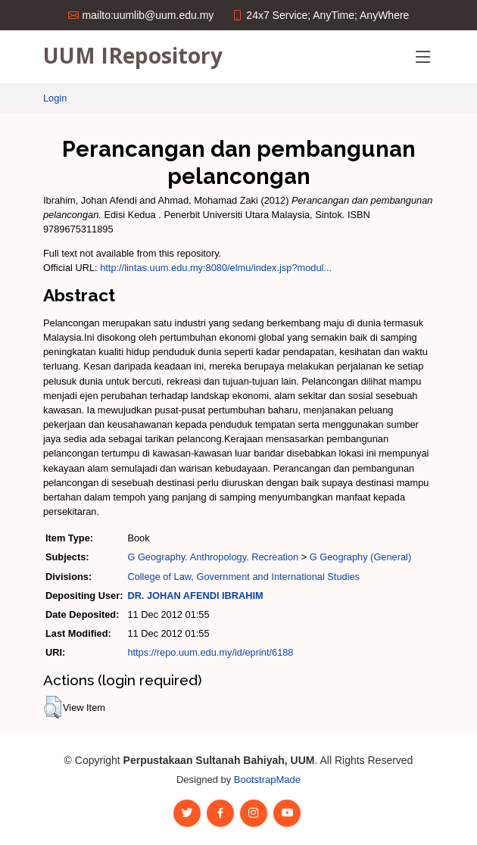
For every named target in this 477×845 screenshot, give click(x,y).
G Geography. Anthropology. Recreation (212, 557)
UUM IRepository (133, 55)
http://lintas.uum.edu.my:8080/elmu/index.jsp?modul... (216, 267)
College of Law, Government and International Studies (243, 576)
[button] (52, 707)
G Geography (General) (360, 557)
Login (55, 98)
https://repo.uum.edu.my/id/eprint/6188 (210, 652)
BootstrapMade (267, 779)
